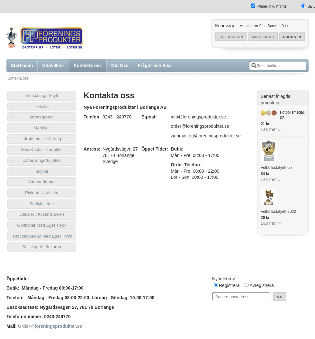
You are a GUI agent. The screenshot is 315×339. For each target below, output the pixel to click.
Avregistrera (262, 285)
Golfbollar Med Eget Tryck (41, 225)
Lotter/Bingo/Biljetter (41, 160)
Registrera (229, 285)
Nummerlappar (42, 181)
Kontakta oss (17, 78)
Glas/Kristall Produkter (42, 149)
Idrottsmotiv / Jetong (41, 138)
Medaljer (41, 128)
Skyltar (42, 171)
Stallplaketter (41, 203)
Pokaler (41, 106)
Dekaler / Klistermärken (42, 214)
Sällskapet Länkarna (41, 246)
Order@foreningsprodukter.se (50, 326)
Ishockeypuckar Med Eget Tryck (42, 236)
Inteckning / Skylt (42, 95)
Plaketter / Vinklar (42, 192)
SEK (311, 6)
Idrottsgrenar (42, 117)
